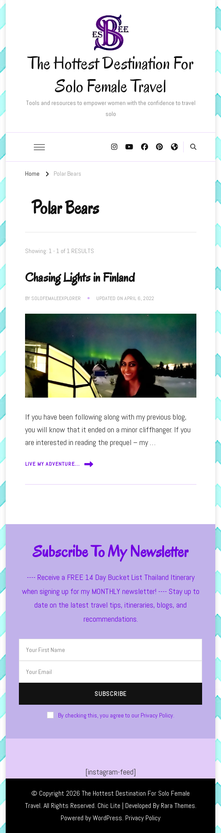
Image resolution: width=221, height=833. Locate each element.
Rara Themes (178, 805)
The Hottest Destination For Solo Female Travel (111, 75)
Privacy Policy (142, 817)
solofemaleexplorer (56, 298)
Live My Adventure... (59, 464)
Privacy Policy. (157, 715)
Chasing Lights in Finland (80, 277)
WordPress (107, 817)
